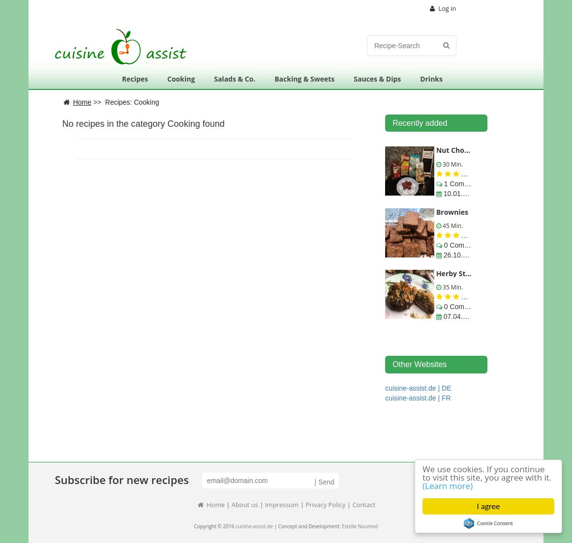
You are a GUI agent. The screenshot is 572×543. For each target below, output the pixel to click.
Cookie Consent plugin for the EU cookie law (488, 523)
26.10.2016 (460, 255)
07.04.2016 (460, 316)
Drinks (431, 79)
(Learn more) (447, 485)
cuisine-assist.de (254, 526)
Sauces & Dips (377, 79)
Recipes (135, 79)
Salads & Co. (234, 79)
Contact (363, 504)
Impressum (282, 504)
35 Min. (452, 287)
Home (211, 504)
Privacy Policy (325, 504)
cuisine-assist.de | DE (418, 388)
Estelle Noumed (360, 526)
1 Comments (462, 184)
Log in (443, 8)
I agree (488, 506)
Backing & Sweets (304, 79)
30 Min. (452, 164)
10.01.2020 (460, 194)
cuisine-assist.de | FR (418, 398)
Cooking (181, 79)
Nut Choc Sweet (463, 150)
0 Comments (462, 245)
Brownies (452, 212)
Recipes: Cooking (132, 102)
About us (245, 504)
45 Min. (452, 226)
